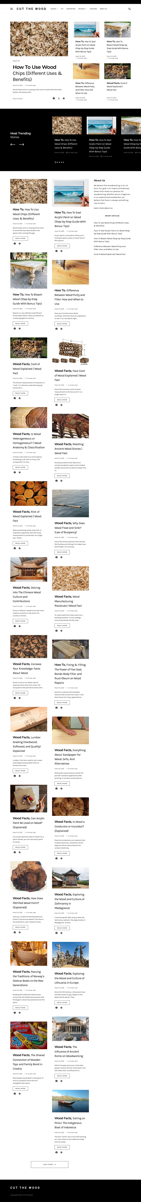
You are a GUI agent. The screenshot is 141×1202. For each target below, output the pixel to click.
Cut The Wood (32, 9)
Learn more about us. (103, 208)
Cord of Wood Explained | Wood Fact (110, 254)
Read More (20, 238)
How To (16, 61)
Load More (48, 1164)
